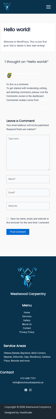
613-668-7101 (28, 378)
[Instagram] (30, 390)
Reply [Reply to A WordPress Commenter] (47, 108)
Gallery (26, 320)
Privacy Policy (26, 332)
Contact (27, 328)
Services (27, 316)
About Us (27, 324)
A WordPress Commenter (26, 74)
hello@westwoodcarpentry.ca (28, 382)
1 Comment (10, 35)
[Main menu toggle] (48, 6)
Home (27, 312)
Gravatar (43, 100)
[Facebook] (25, 390)
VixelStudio (26, 412)
